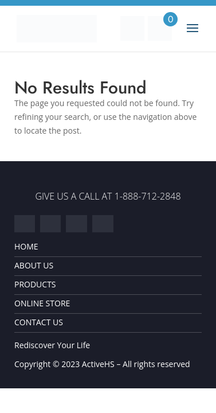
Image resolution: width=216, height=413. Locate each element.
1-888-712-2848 (148, 196)
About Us (33, 266)
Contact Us (38, 322)
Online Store (42, 303)
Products (35, 284)
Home (26, 247)
